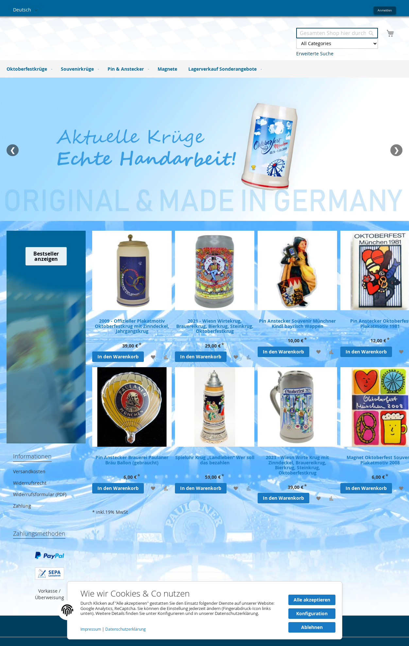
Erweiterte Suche (314, 53)
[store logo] (109, 35)
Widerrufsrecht (29, 483)
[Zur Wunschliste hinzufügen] (153, 356)
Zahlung (22, 506)
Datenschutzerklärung (125, 629)
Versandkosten (29, 471)
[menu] (204, 69)
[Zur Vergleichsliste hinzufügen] (166, 356)
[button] (26, 10)
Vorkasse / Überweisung (49, 594)
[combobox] (337, 33)
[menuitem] (28, 69)
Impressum (91, 629)
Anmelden (385, 10)
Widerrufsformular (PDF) (39, 494)
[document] (204, 610)
